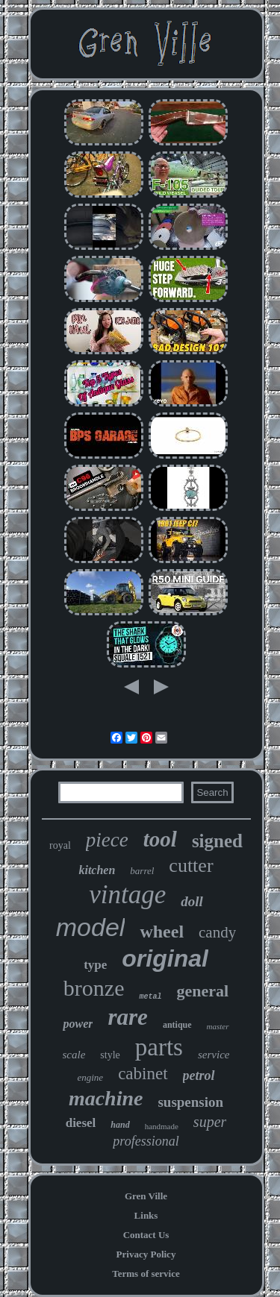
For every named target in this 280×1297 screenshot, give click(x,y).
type (95, 965)
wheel (162, 931)
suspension (190, 1102)
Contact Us (146, 1234)
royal (60, 845)
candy (217, 932)
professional (145, 1141)
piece (107, 840)
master (218, 1026)
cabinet (142, 1073)
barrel (142, 870)
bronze (94, 988)
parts (159, 1047)
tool (160, 839)
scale (74, 1055)
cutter (191, 865)
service (213, 1055)
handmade (161, 1126)
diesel (81, 1123)
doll (192, 901)
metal (150, 997)
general (202, 991)
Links (146, 1215)
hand (120, 1124)
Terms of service (146, 1273)
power (78, 1023)
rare (127, 1017)
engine (90, 1077)
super (209, 1122)
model (90, 927)
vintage (127, 894)
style (109, 1055)
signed (217, 841)
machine (106, 1098)
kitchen (96, 870)
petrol (199, 1075)
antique (177, 1025)
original (165, 958)
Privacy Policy (146, 1254)
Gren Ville (146, 1196)
